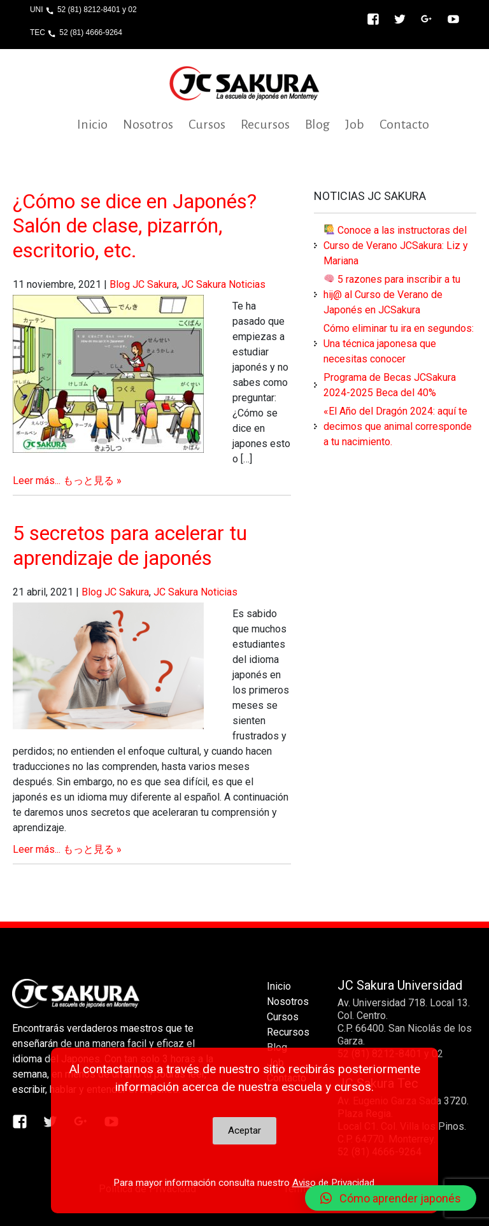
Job (354, 124)
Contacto (404, 124)
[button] (390, 1198)
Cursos (206, 124)
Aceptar (244, 1130)
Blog (317, 124)
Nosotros (148, 124)
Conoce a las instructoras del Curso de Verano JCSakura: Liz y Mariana (395, 245)
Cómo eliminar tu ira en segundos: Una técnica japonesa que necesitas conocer (398, 343)
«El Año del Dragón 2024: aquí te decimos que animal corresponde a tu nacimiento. (397, 426)
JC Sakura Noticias (223, 284)
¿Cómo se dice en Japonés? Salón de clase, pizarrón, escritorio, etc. (135, 225)
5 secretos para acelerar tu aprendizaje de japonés (130, 545)
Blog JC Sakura (143, 284)
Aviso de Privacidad (333, 1182)
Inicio (92, 124)
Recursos (265, 124)
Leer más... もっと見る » (67, 480)
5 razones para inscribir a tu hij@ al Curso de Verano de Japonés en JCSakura (391, 294)
